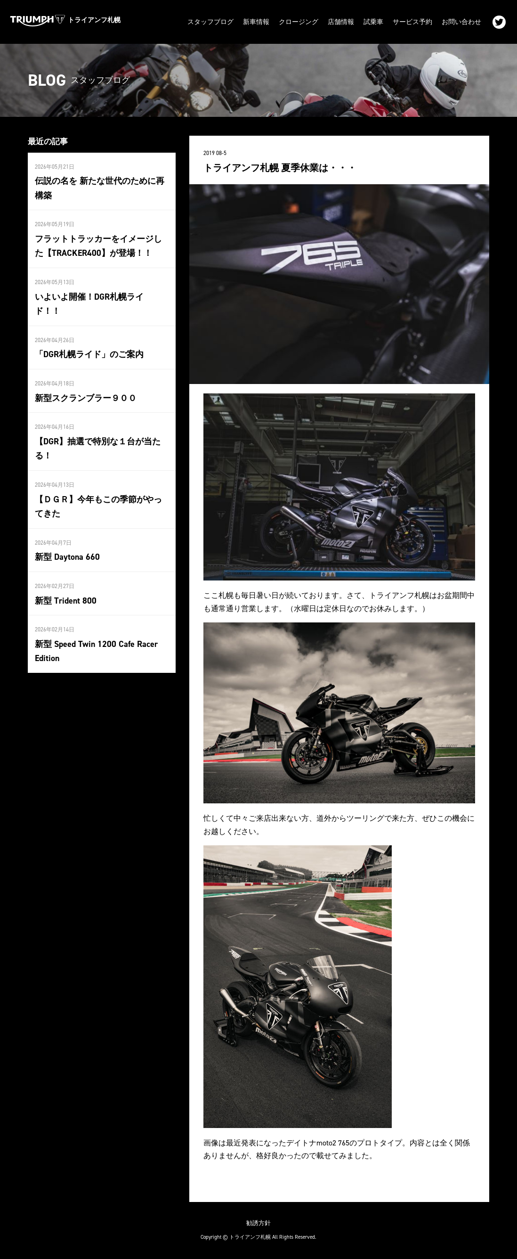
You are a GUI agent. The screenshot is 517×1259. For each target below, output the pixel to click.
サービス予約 (412, 21)
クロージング (298, 21)
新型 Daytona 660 (67, 557)
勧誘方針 (258, 1223)
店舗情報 (341, 21)
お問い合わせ (461, 21)
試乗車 (373, 21)
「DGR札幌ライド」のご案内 (89, 354)
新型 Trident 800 (66, 600)
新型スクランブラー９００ (86, 398)
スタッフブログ (210, 21)
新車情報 (256, 21)
